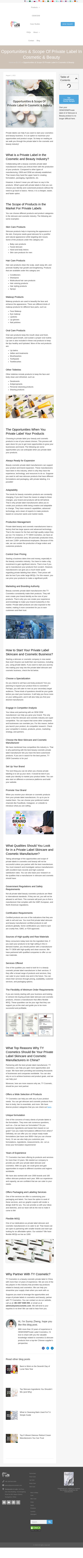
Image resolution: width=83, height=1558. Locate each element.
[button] (43, 1348)
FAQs (29, 32)
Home (11, 62)
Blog (38, 40)
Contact (31, 40)
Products (35, 7)
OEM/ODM (36, 16)
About (36, 32)
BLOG (18, 62)
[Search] (50, 1522)
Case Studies (35, 24)
